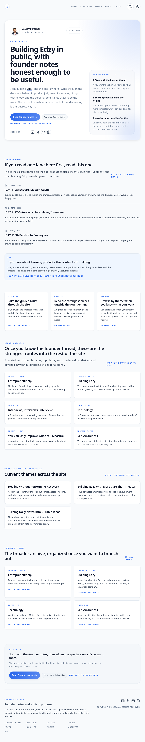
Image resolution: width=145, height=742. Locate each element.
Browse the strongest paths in (122, 475)
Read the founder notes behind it (63, 276)
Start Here (86, 6)
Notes (74, 6)
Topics (98, 6)
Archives (73, 727)
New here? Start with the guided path (30, 123)
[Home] (7, 6)
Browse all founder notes (122, 175)
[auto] (137, 6)
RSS (6, 731)
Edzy (29, 88)
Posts (108, 6)
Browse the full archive (54, 675)
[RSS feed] (74, 30)
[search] (130, 6)
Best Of (51, 722)
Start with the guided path (83, 675)
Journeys (31, 727)
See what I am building (54, 117)
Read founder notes (25, 117)
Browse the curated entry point (121, 364)
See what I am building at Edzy (25, 276)
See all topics (129, 558)
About (117, 6)
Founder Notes (13, 722)
